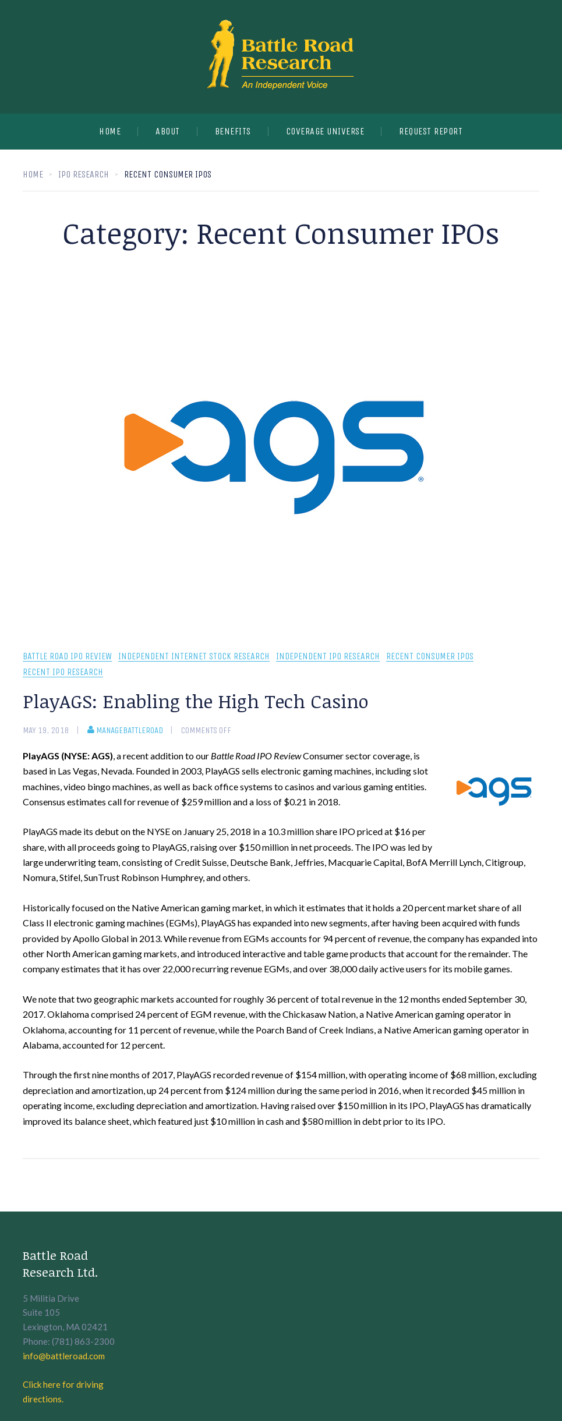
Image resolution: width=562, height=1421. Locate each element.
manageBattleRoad (125, 730)
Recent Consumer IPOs (429, 657)
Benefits (233, 131)
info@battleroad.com (64, 1356)
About (167, 131)
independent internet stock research (194, 657)
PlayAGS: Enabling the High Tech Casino (196, 700)
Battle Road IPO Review (67, 657)
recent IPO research (63, 672)
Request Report (430, 131)
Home (110, 131)
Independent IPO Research (328, 657)
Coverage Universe (325, 131)
